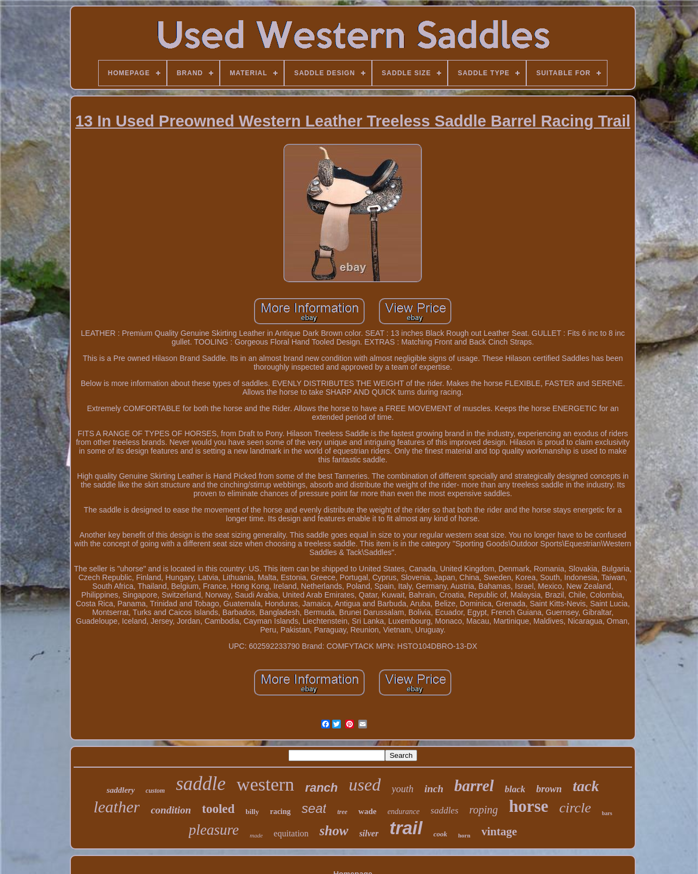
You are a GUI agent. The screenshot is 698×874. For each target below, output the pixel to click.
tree (342, 812)
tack (586, 785)
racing (280, 811)
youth (402, 788)
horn (464, 835)
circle (575, 808)
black (515, 789)
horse (528, 806)
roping (484, 810)
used (365, 784)
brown (549, 788)
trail (406, 828)
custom (155, 790)
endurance (403, 811)
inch (433, 788)
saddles (445, 810)
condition (171, 810)
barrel (474, 785)
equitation (291, 833)
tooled (218, 809)
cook (440, 834)
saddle (200, 783)
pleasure (214, 830)
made (256, 835)
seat (314, 808)
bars (607, 813)
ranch (321, 787)
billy (252, 811)
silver (369, 833)
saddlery (120, 790)
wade (367, 811)
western (265, 784)
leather (116, 807)
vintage (499, 831)
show (334, 830)
